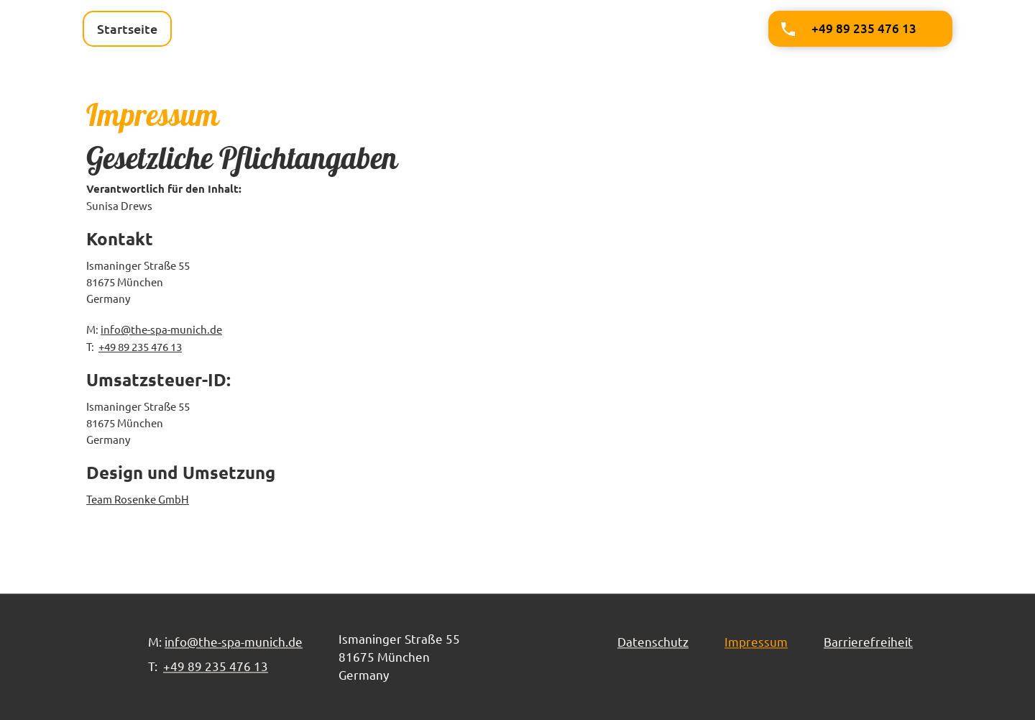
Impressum (756, 641)
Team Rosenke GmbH (137, 499)
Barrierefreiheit (868, 641)
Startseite (127, 28)
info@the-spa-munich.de (161, 329)
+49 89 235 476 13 (140, 346)
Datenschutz (653, 641)
